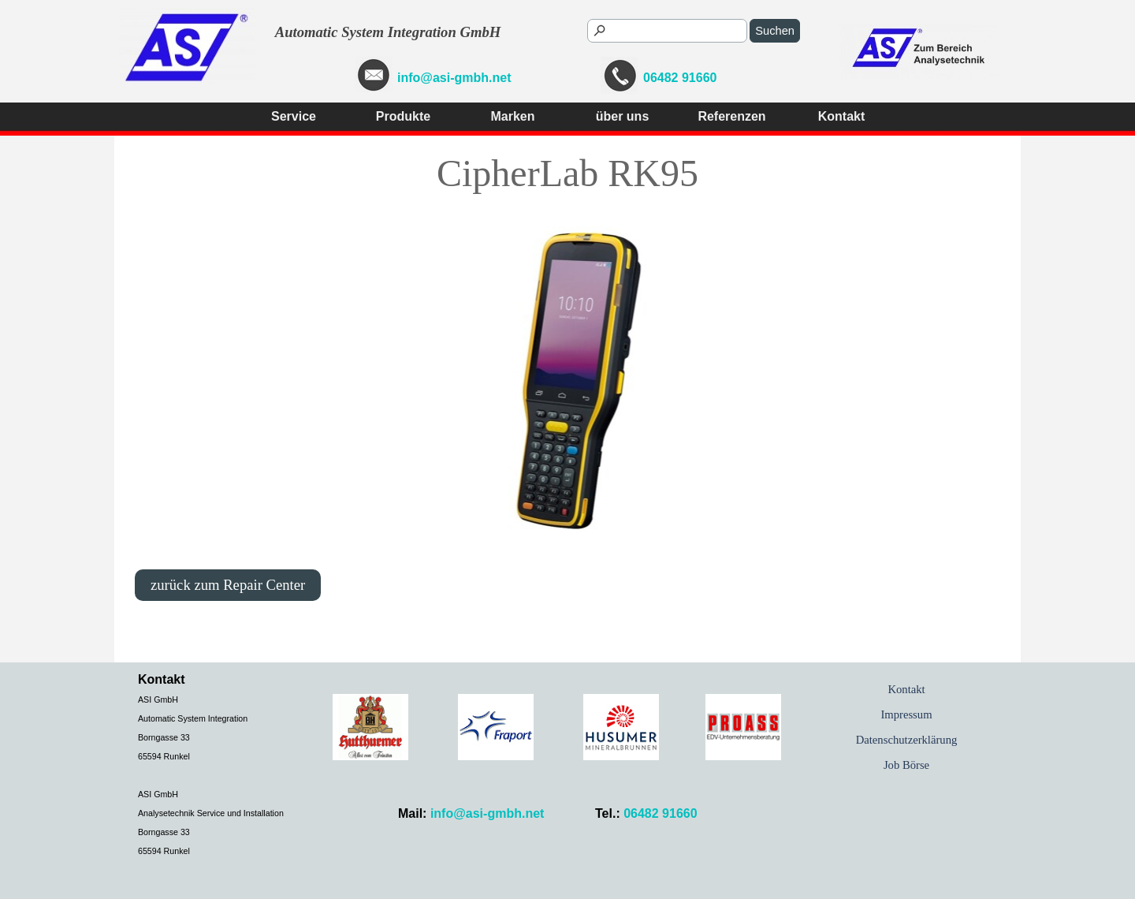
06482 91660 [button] (679, 77)
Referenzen (731, 116)
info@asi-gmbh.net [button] (454, 77)
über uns (622, 116)
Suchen (774, 30)
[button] (619, 77)
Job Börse (906, 765)
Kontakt (841, 116)
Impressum (906, 714)
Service (293, 116)
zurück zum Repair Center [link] (228, 584)
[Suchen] (667, 31)
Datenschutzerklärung (907, 739)
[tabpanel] (629, 77)
